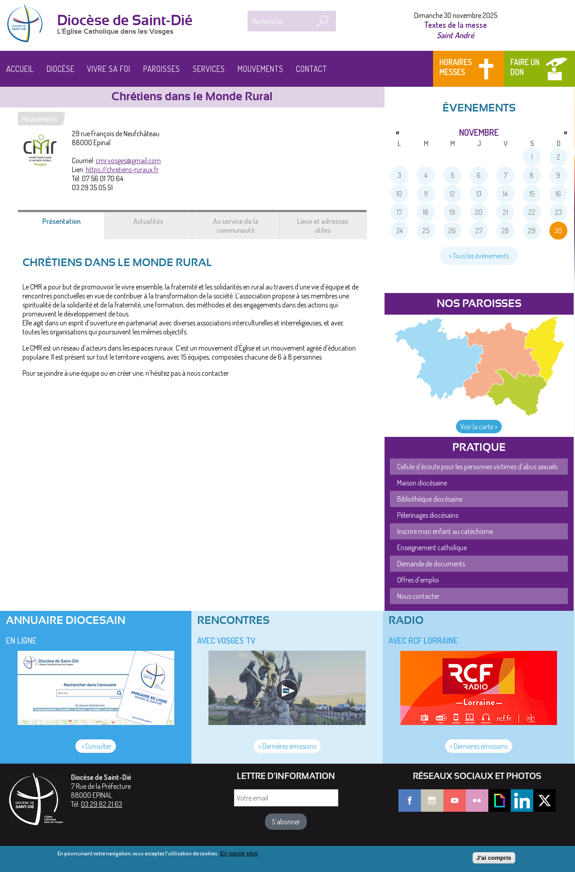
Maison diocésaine (422, 482)
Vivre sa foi (108, 69)
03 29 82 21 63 (101, 804)
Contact (311, 69)
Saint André (455, 35)
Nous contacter (418, 596)
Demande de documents (431, 563)
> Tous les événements (479, 255)
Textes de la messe (455, 25)
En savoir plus (239, 856)
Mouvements (260, 69)
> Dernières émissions (287, 746)
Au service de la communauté (235, 226)
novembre (479, 132)
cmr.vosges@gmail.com (128, 160)
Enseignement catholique (432, 547)
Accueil (20, 69)
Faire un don (525, 67)
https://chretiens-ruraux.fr (122, 169)
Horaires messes (455, 67)
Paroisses (161, 69)
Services (209, 69)
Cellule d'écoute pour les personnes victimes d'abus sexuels (477, 466)
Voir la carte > (478, 426)
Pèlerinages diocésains (427, 515)
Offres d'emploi (418, 579)
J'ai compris (494, 860)
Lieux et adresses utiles (322, 226)
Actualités (148, 221)
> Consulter (95, 746)
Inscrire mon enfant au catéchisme (445, 531)
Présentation (72, 226)
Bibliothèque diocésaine (429, 498)
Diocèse (61, 69)
